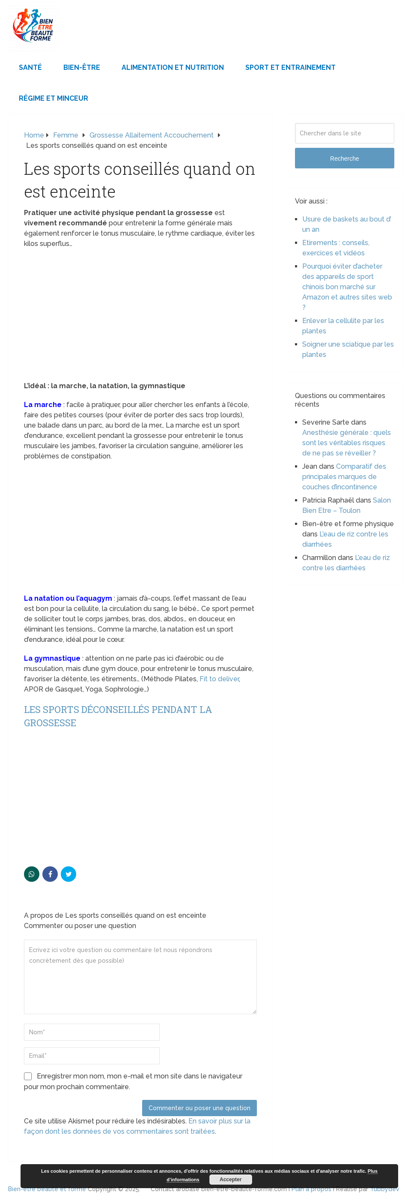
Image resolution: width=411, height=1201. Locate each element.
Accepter (230, 1180)
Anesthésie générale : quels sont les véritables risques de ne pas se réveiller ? (346, 442)
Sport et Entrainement (290, 67)
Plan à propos (311, 1189)
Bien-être (81, 67)
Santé (30, 67)
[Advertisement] (140, 317)
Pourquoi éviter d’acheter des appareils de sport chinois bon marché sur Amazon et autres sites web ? (347, 286)
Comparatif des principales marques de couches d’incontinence (344, 476)
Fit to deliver (219, 679)
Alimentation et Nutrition (173, 67)
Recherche (344, 158)
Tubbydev (384, 1189)
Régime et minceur (53, 98)
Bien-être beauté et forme (47, 1189)
